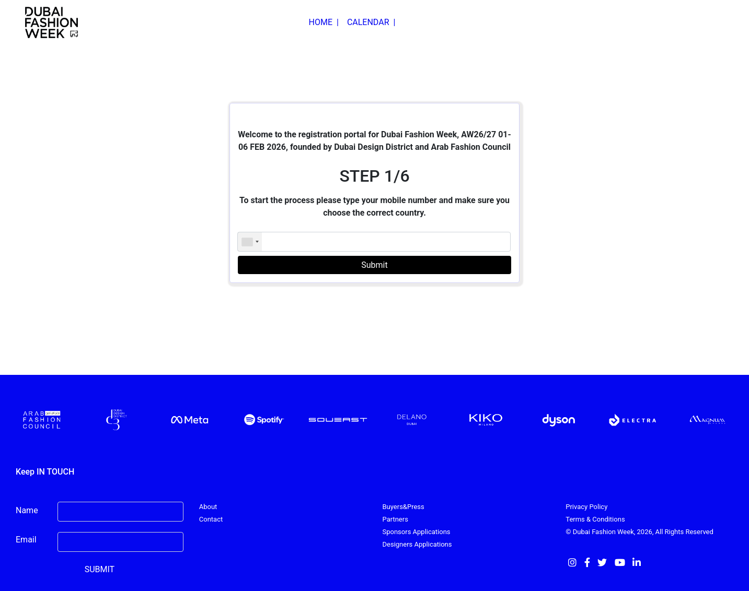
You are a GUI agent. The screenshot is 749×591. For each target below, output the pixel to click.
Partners (395, 519)
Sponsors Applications (417, 532)
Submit (374, 265)
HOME (324, 22)
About (208, 507)
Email (26, 540)
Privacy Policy (586, 507)
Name (27, 510)
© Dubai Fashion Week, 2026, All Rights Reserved (639, 532)
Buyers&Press (403, 507)
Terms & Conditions (595, 519)
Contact (211, 519)
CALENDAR (371, 22)
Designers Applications (417, 544)
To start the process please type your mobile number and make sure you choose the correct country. (374, 206)
